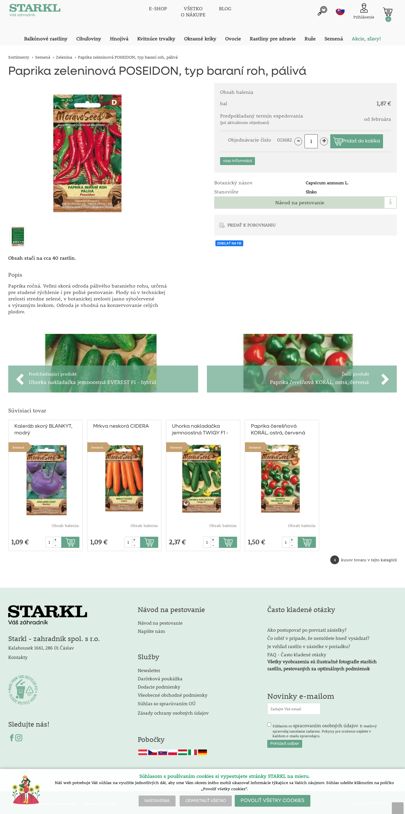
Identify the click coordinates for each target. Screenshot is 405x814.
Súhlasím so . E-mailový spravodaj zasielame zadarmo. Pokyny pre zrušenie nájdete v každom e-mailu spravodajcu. (325, 729)
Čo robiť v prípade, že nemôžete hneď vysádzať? (318, 637)
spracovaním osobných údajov (325, 724)
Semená (18, 446)
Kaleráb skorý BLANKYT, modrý (43, 428)
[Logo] (34, 11)
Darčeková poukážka (160, 677)
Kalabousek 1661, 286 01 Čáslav (41, 646)
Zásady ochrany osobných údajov (174, 711)
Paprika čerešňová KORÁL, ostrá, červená (278, 428)
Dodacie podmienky (159, 685)
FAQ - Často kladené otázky (296, 653)
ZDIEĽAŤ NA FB (229, 243)
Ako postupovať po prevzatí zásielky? (306, 629)
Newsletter (149, 669)
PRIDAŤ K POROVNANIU (251, 225)
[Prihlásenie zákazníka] (363, 11)
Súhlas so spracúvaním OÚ (166, 702)
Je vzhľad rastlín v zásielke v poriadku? (308, 645)
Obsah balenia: (65, 524)
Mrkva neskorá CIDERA (121, 425)
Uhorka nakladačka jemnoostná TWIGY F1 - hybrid (200, 429)
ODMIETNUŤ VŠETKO (206, 801)
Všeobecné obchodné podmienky (172, 694)
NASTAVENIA (157, 801)
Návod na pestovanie (299, 202)
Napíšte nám (151, 630)
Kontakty (18, 656)
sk (340, 10)
